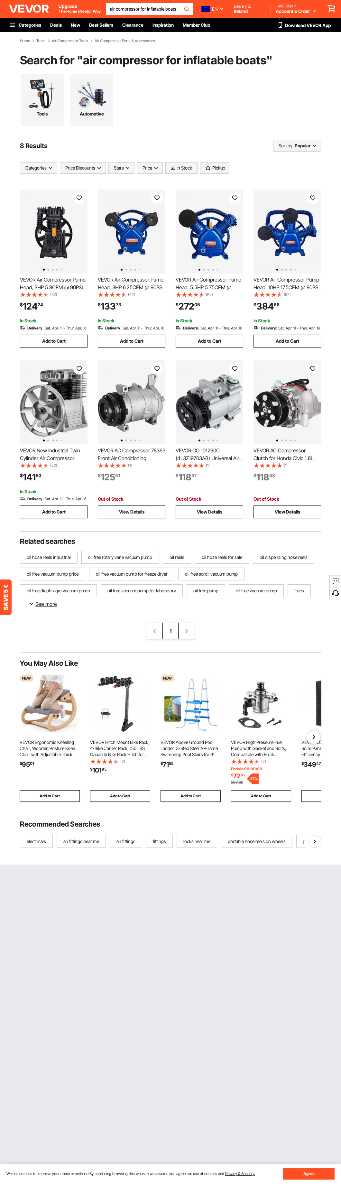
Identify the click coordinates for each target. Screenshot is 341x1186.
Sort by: (286, 145)
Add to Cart (54, 341)
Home (25, 41)
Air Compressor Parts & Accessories (125, 41)
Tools (40, 41)
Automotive (92, 113)
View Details (131, 511)
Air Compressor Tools (70, 41)
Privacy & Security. (240, 1173)
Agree (309, 1173)
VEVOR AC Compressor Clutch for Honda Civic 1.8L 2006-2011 (283, 458)
